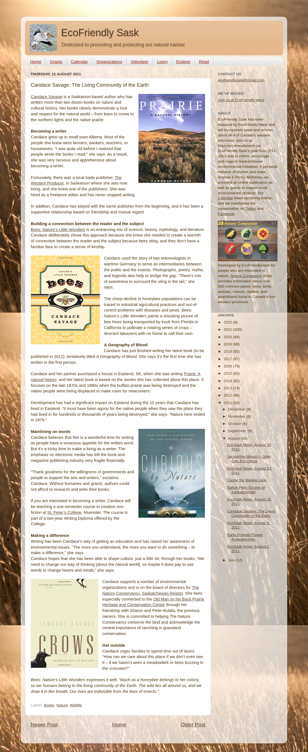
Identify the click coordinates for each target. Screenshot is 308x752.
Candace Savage (46, 96)
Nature (62, 705)
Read (204, 61)
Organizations (109, 61)
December (237, 409)
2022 (228, 322)
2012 (228, 395)
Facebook (226, 214)
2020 (228, 337)
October (235, 424)
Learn (162, 61)
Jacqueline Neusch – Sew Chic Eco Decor (248, 458)
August (234, 438)
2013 (228, 388)
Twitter (250, 208)
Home (35, 61)
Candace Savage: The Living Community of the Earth (251, 513)
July (232, 560)
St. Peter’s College (64, 512)
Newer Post (44, 725)
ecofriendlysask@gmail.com (241, 80)
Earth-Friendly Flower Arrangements (245, 537)
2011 (228, 403)
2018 (228, 351)
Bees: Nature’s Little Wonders (58, 229)
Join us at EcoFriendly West (241, 100)
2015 (228, 373)
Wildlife (76, 705)
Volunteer (139, 61)
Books (49, 705)
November (237, 416)
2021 (228, 329)
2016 (228, 366)
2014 (228, 381)
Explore (183, 61)
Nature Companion (246, 276)
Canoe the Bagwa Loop (246, 480)
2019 (228, 344)
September (238, 431)
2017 (228, 359)
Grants (56, 61)
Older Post (193, 725)
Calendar (79, 61)
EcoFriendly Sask (100, 32)
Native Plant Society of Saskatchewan (246, 489)
